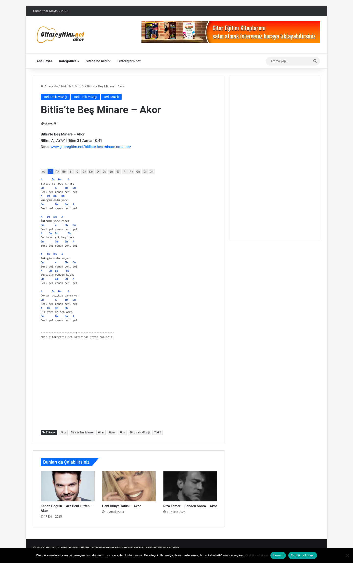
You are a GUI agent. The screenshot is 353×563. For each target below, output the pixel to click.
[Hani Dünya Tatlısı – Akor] (129, 486)
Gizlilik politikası (256, 555)
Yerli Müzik (111, 97)
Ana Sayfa (44, 61)
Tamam (278, 555)
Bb (63, 171)
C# (84, 171)
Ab (43, 171)
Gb (138, 171)
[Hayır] (346, 555)
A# (57, 171)
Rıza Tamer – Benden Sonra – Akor (190, 506)
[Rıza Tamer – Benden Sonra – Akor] (190, 486)
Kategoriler (67, 61)
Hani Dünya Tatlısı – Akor (121, 506)
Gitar (101, 432)
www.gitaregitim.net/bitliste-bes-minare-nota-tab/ (90, 147)
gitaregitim (51, 123)
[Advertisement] (129, 387)
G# (151, 171)
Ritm (122, 432)
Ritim (112, 432)
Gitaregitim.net (129, 61)
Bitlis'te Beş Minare (82, 432)
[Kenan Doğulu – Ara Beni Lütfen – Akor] (68, 486)
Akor (63, 432)
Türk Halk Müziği (72, 86)
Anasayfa (49, 86)
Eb (111, 171)
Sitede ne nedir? (98, 61)
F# (131, 171)
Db (91, 171)
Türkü (157, 432)
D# (104, 171)
